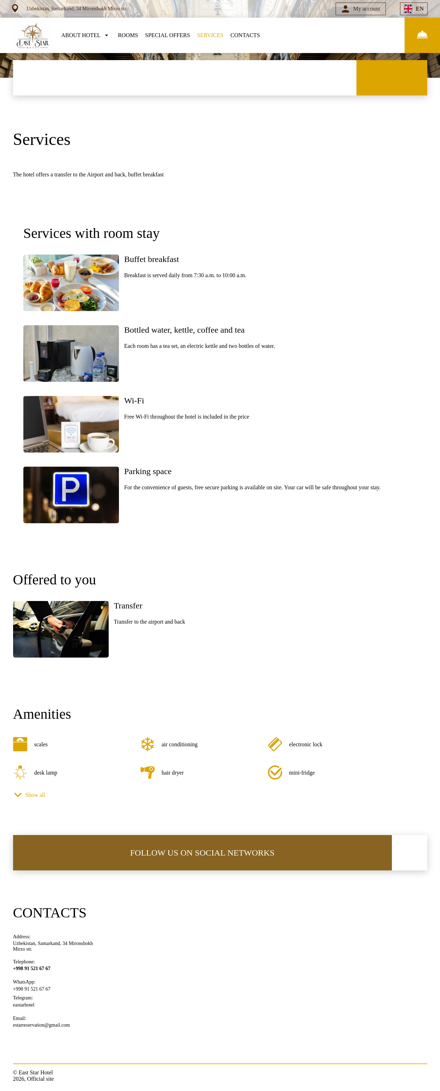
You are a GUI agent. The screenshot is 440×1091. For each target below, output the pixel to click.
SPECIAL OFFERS (167, 35)
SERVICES (210, 35)
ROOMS (128, 35)
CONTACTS (245, 35)
